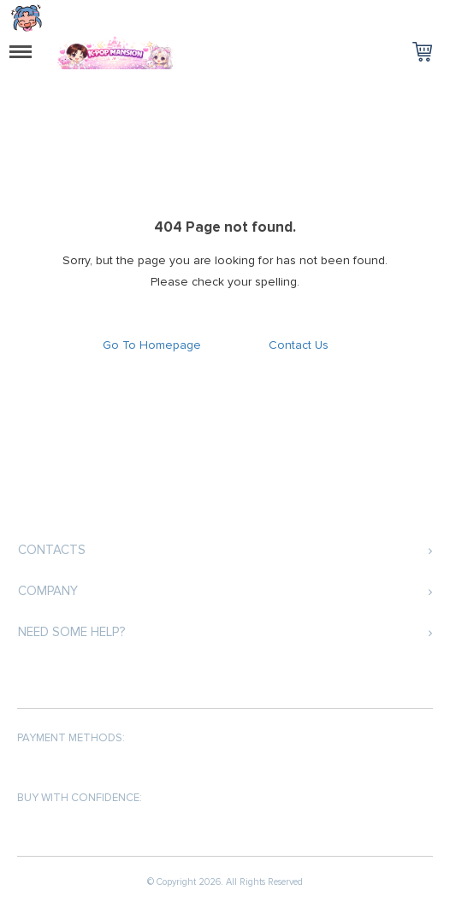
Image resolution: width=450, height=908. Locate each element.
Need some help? (71, 632)
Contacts (52, 549)
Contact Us (299, 345)
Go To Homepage (152, 345)
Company (48, 590)
